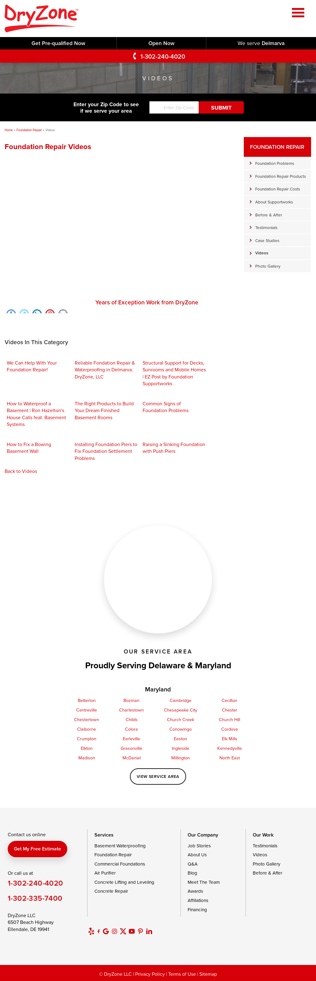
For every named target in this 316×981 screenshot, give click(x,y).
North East (229, 757)
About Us (197, 854)
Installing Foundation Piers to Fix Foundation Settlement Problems (106, 451)
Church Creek (180, 719)
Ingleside (180, 748)
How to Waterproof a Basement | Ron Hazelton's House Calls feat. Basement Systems (36, 414)
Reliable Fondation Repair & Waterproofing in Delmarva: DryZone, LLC (105, 369)
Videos (261, 253)
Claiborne (86, 729)
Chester (229, 710)
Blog (192, 873)
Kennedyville (229, 748)
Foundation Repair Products (280, 176)
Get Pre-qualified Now (58, 43)
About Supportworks (274, 202)
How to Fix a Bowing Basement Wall (29, 447)
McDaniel (132, 757)
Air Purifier (105, 873)
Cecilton (229, 700)
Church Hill (229, 719)
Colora (131, 729)
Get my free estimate (37, 848)
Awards (195, 891)
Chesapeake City (180, 710)
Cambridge (180, 700)
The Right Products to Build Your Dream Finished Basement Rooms (104, 410)
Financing (197, 909)
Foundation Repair (277, 147)
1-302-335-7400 (35, 898)
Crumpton (86, 738)
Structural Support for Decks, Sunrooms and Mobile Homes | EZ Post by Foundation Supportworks (174, 373)
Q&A (193, 864)
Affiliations (198, 900)
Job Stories (199, 845)
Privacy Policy (150, 974)
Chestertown (86, 719)
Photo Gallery (268, 266)
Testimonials (266, 227)
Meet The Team (204, 882)
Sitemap (208, 974)
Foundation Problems (274, 163)
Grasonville (131, 748)
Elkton (87, 748)
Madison (86, 757)
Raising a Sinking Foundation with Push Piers (174, 447)
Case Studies (267, 240)
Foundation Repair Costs (277, 189)
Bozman (131, 700)
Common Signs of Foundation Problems (166, 407)
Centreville (86, 710)
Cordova (229, 729)
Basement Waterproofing (120, 845)
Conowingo (180, 729)
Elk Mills (229, 738)
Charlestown (131, 710)
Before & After (268, 215)
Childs (132, 719)
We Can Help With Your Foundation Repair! (32, 366)
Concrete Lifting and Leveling (124, 882)
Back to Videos (21, 471)
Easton (180, 738)
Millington (180, 757)
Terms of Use (182, 974)
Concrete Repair (111, 891)
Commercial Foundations (119, 864)
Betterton (87, 700)
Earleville (131, 738)
